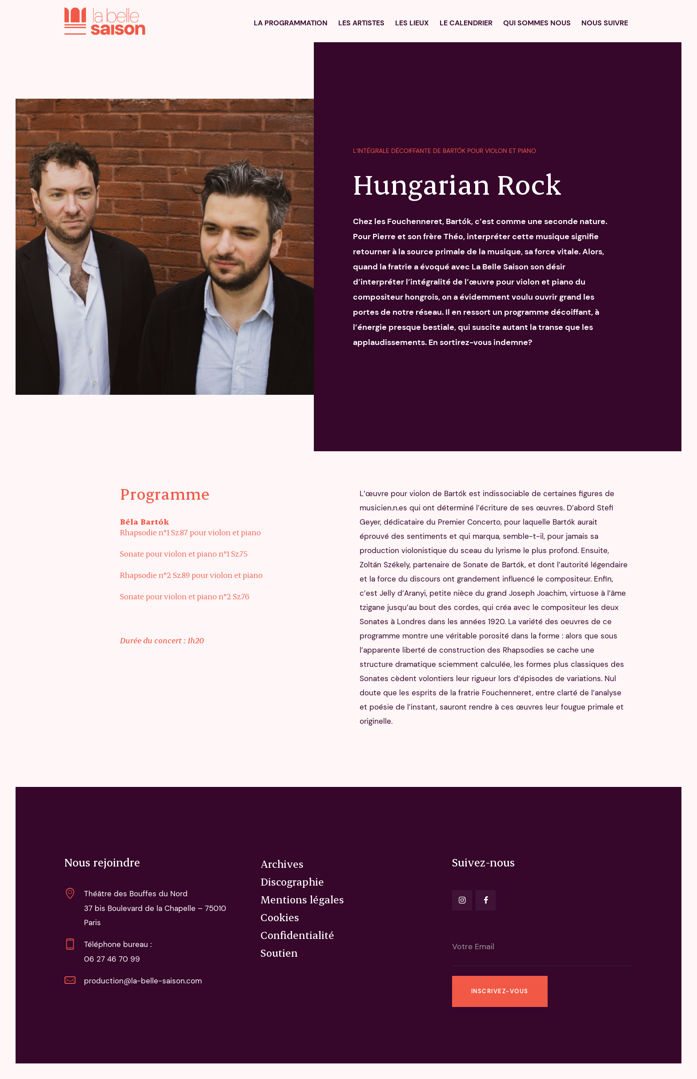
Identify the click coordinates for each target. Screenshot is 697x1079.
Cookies (279, 917)
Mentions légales (302, 899)
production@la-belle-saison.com (143, 981)
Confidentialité (297, 935)
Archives (282, 863)
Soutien (279, 952)
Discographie (292, 881)
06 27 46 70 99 (112, 959)
